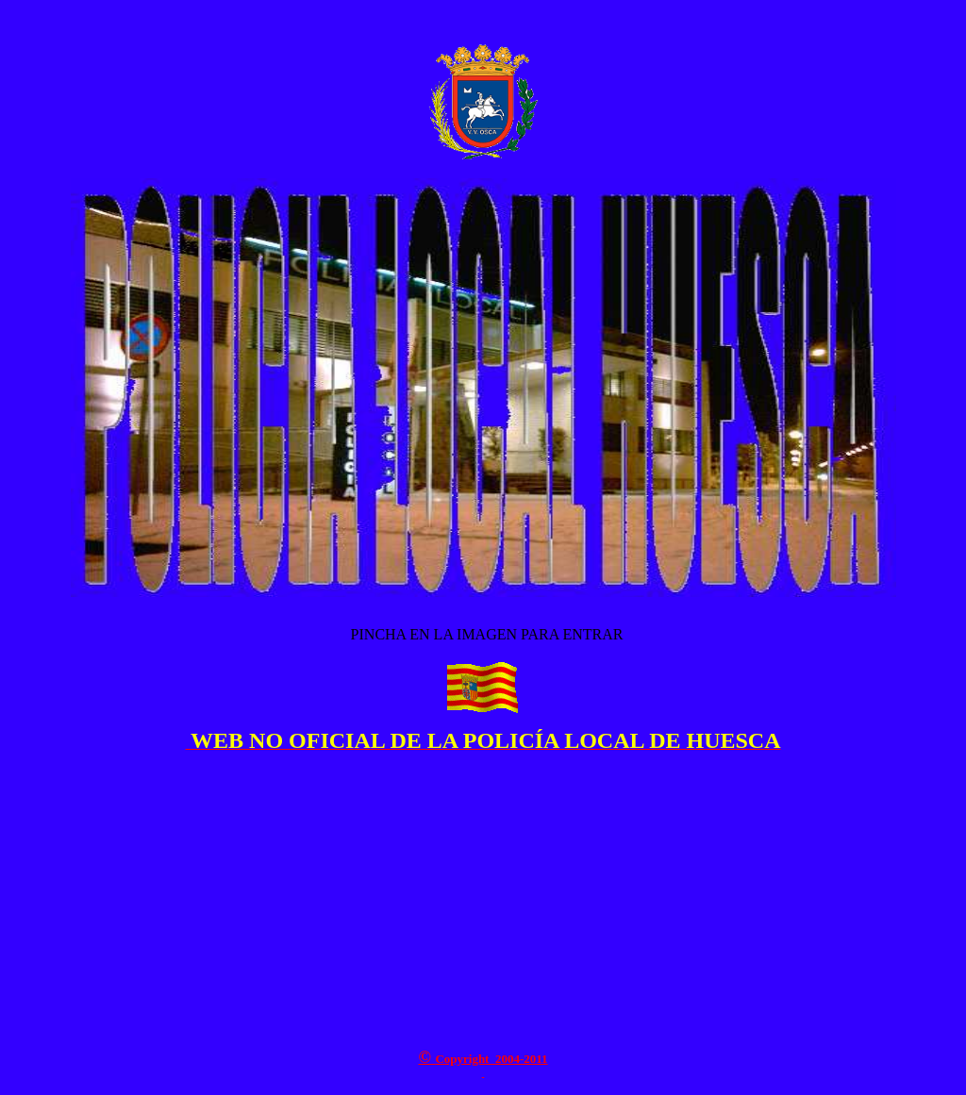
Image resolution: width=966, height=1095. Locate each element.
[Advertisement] (483, 901)
